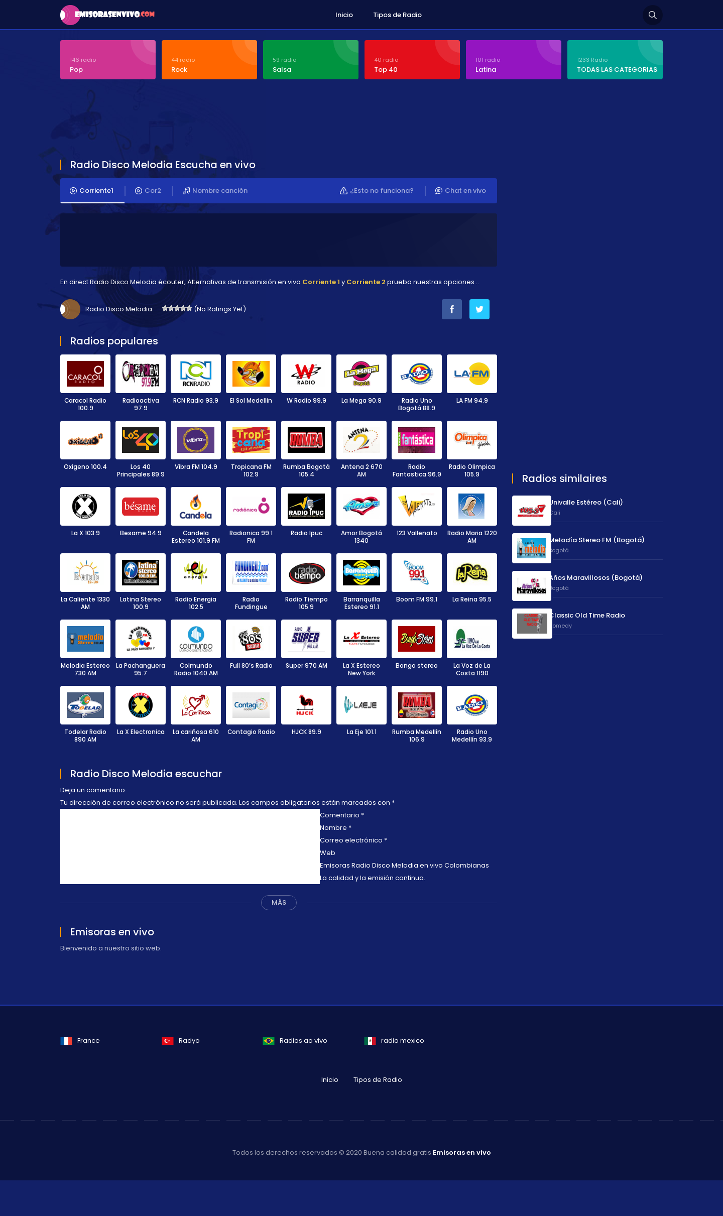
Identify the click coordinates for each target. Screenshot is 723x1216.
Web (327, 853)
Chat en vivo (460, 191)
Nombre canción (215, 191)
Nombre (335, 828)
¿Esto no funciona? (377, 191)
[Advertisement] (303, 121)
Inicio (344, 15)
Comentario (342, 815)
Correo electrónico (353, 840)
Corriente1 (91, 191)
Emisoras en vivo (462, 1153)
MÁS (279, 903)
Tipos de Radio (397, 15)
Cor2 (148, 191)
